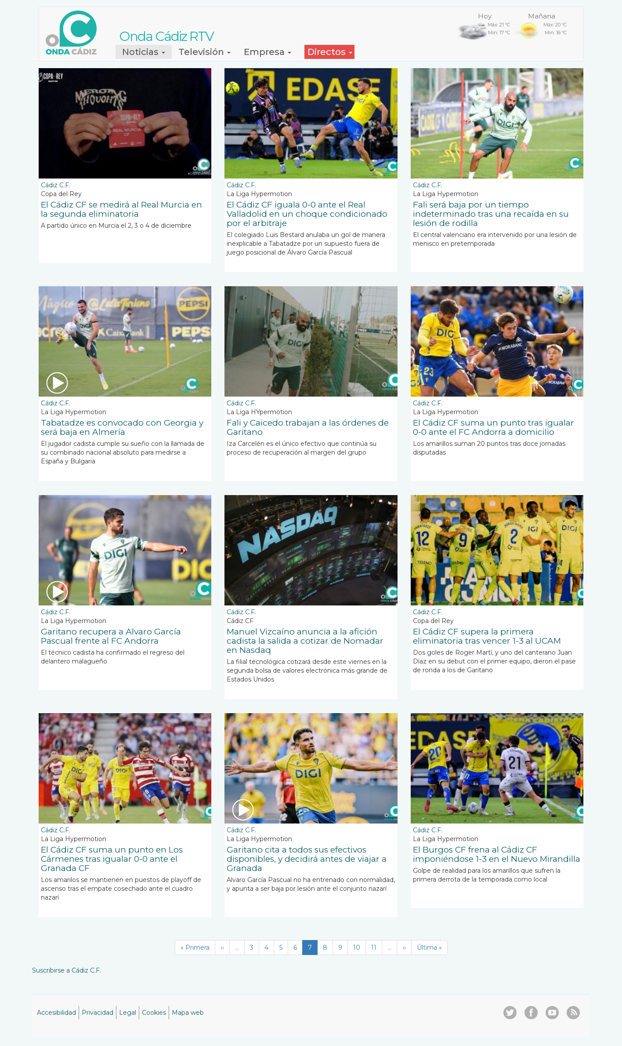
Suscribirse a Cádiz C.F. (66, 970)
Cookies (154, 1013)
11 (376, 947)
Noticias (143, 52)
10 (359, 947)
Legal (127, 1013)
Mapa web (188, 1013)
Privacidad (97, 1013)
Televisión (204, 52)
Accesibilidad (56, 1013)
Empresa (267, 52)
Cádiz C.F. (55, 185)
